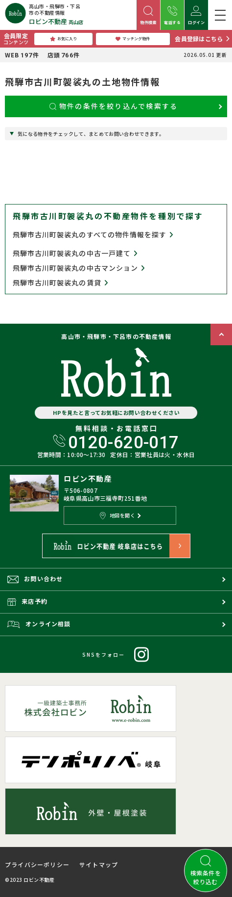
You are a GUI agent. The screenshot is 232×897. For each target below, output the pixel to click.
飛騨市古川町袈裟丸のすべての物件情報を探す (93, 234)
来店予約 (27, 601)
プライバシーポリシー (37, 865)
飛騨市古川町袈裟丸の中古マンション (79, 268)
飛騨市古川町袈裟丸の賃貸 (60, 282)
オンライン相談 (39, 623)
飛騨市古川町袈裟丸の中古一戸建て (75, 253)
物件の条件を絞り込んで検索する (113, 106)
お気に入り (63, 39)
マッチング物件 (133, 39)
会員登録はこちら (199, 38)
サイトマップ (98, 865)
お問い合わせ (35, 578)
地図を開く (117, 515)
